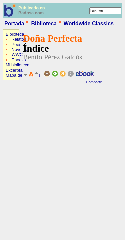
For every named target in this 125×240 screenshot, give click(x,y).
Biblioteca (43, 23)
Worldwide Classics (89, 23)
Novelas (19, 49)
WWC (17, 54)
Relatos (19, 39)
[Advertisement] (23, 125)
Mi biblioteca (17, 64)
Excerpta (14, 70)
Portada (14, 23)
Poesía (18, 44)
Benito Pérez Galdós (52, 57)
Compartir (94, 82)
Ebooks (19, 59)
